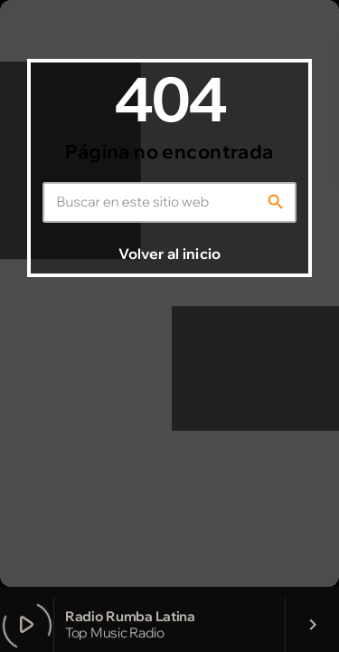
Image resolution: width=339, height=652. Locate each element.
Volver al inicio (169, 253)
